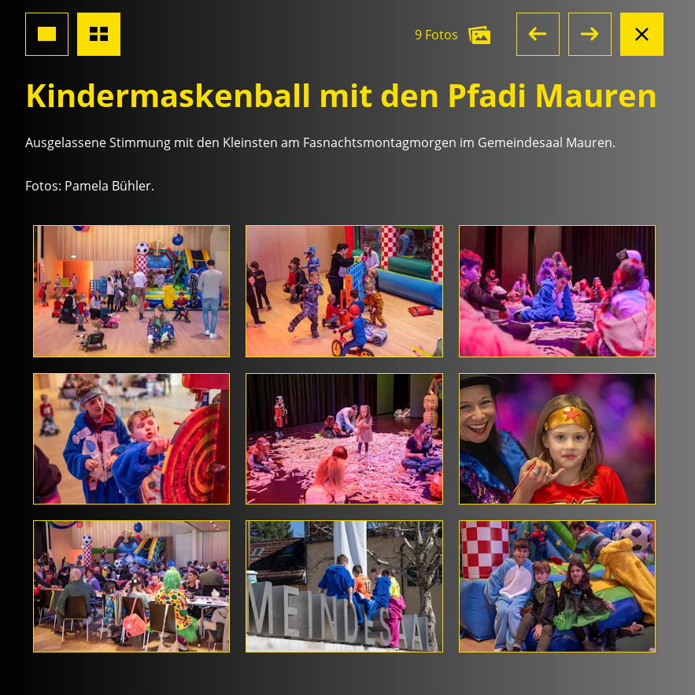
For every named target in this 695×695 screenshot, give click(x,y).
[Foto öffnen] (131, 291)
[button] (538, 34)
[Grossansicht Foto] (46, 34)
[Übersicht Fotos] (98, 34)
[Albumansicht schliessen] (642, 34)
